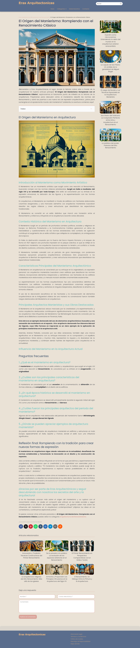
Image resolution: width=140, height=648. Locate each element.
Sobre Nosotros (74, 9)
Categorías (61, 9)
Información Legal (76, 634)
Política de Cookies (77, 639)
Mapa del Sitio (75, 644)
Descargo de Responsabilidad (80, 641)
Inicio (52, 9)
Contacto (85, 9)
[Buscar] (121, 3)
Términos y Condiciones (78, 636)
